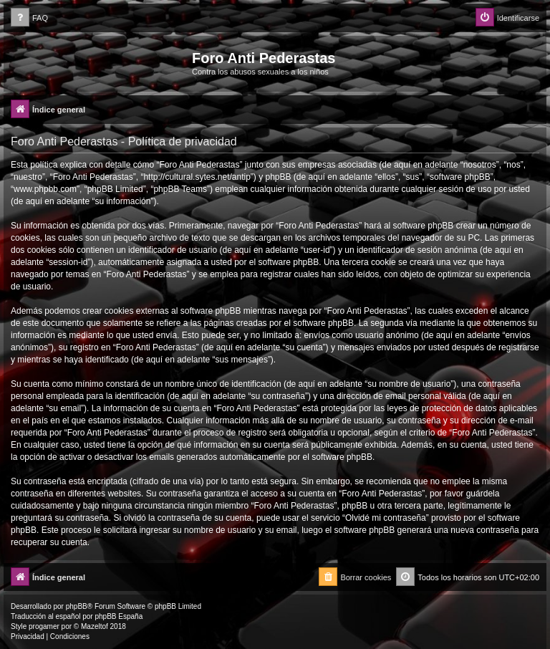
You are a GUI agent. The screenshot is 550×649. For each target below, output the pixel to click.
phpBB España (119, 616)
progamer (44, 626)
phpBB (76, 606)
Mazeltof (94, 626)
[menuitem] (29, 18)
